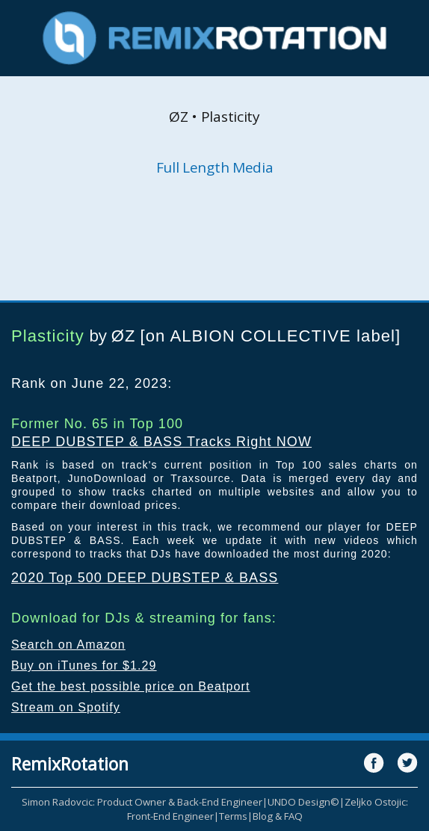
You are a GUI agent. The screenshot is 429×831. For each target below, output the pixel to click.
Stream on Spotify (65, 707)
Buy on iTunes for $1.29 (84, 665)
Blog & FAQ (278, 816)
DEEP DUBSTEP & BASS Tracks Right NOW (161, 441)
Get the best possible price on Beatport (130, 686)
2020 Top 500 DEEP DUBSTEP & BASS (144, 577)
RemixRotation (70, 764)
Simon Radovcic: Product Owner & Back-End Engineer (142, 802)
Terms (233, 816)
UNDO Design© (303, 802)
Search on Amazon (68, 644)
